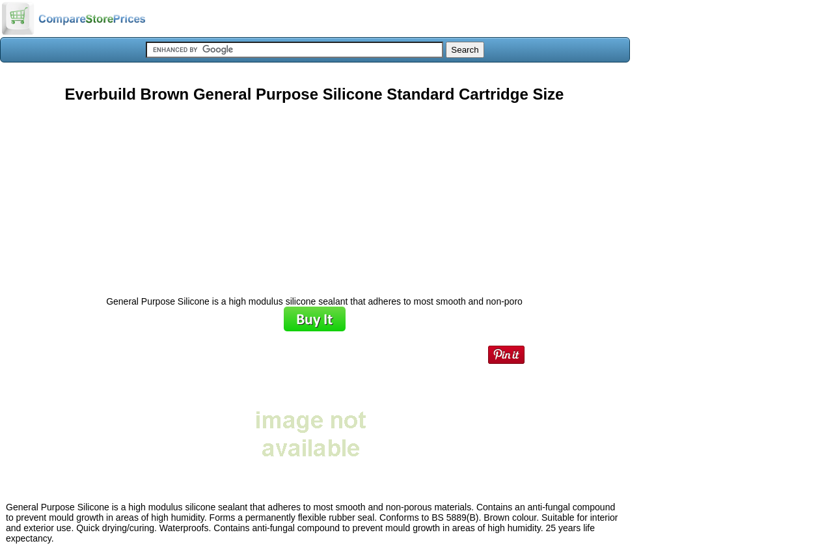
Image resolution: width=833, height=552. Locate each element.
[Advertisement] (314, 195)
